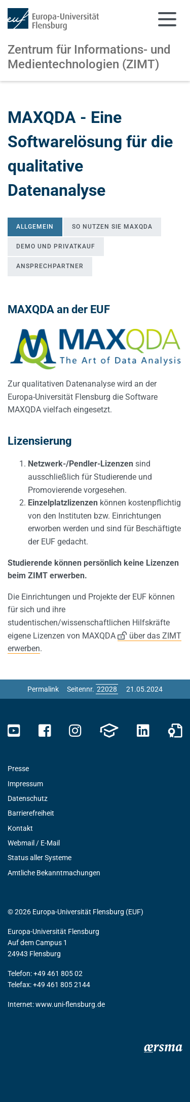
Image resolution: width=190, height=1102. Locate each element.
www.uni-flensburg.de (70, 1004)
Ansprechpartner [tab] (50, 266)
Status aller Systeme (39, 858)
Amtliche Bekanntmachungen (54, 873)
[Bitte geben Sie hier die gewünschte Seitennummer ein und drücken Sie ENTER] (107, 689)
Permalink (43, 689)
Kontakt (20, 828)
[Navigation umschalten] (167, 19)
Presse (18, 769)
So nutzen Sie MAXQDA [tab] (112, 226)
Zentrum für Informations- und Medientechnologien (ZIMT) (89, 57)
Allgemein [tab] (35, 226)
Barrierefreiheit (31, 813)
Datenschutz (28, 798)
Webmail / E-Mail (34, 843)
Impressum (25, 784)
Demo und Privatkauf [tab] (55, 246)
